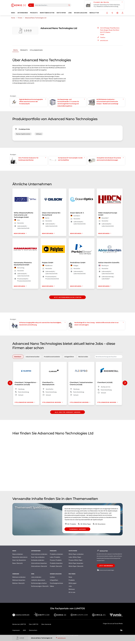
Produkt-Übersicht (56, 566)
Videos (52, 586)
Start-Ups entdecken (38, 557)
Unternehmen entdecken (39, 554)
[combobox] (108, 356)
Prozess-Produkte (56, 560)
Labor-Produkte (55, 557)
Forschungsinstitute (56, 583)
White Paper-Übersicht (76, 566)
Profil (15, 50)
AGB (24, 630)
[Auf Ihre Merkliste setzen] (107, 13)
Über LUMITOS (33, 624)
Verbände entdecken (37, 560)
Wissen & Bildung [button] (80, 13)
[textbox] (108, 356)
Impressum (16, 630)
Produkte (24, 50)
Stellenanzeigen (36, 50)
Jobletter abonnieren (38, 580)
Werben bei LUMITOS (19, 624)
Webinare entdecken (19, 577)
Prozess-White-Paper (75, 560)
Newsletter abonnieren (19, 557)
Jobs (70, 586)
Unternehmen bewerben (39, 563)
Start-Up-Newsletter (19, 560)
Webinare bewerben (18, 580)
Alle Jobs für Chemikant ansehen (67, 412)
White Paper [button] (61, 13)
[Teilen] (112, 13)
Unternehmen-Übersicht (39, 566)
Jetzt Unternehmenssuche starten (67, 297)
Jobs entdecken (36, 577)
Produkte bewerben (56, 563)
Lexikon (52, 577)
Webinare (72, 589)
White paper (72, 583)
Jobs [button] (70, 13)
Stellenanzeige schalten (39, 583)
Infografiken (54, 580)
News (70, 577)
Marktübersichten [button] (47, 13)
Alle (30, 5)
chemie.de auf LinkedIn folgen (105, 570)
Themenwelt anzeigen (77, 529)
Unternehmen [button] (22, 13)
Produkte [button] (34, 13)
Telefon (101, 37)
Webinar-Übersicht (18, 583)
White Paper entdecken (76, 554)
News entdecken (17, 554)
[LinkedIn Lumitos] (121, 630)
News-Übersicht (17, 563)
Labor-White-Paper (75, 557)
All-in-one (72, 592)
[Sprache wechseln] (117, 13)
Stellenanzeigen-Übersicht (40, 586)
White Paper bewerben (76, 563)
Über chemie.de (46, 624)
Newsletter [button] (94, 13)
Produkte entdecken (56, 554)
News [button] (13, 13)
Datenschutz (33, 630)
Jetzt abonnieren (106, 566)
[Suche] (69, 5)
